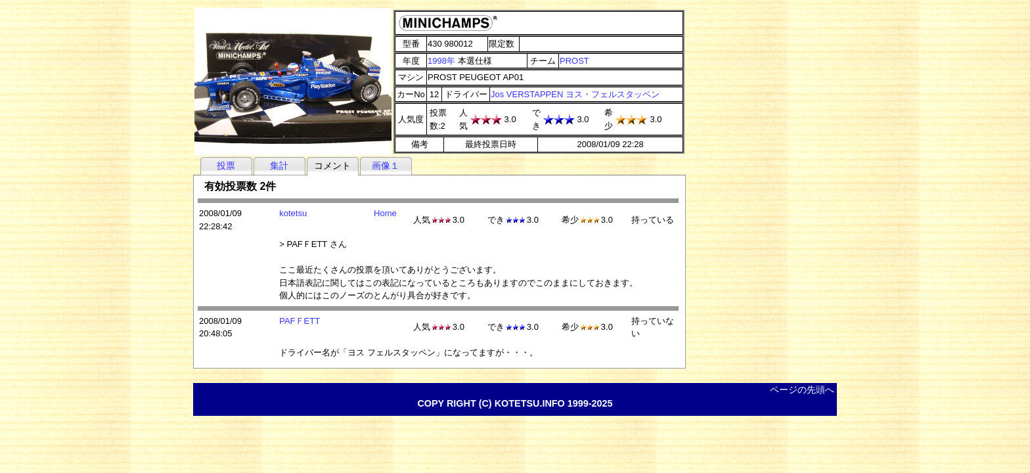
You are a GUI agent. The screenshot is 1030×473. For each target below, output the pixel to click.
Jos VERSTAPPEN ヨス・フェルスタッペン (575, 94)
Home (385, 213)
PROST (574, 61)
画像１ (385, 165)
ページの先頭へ (802, 389)
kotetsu (293, 213)
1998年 (441, 61)
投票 (226, 165)
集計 (279, 165)
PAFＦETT (299, 321)
